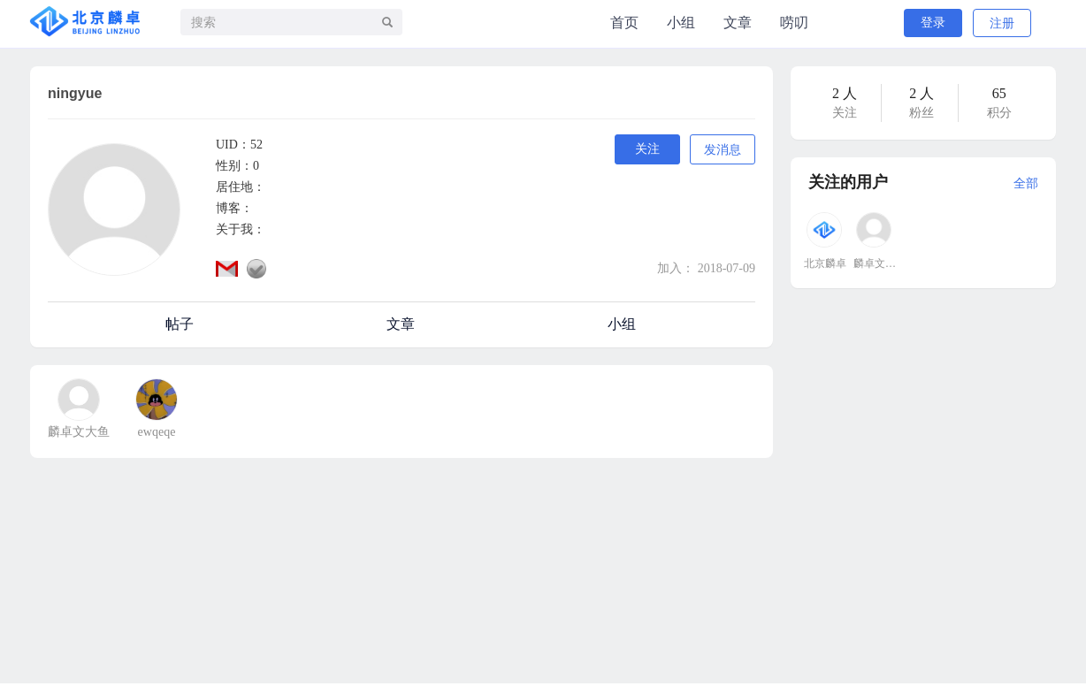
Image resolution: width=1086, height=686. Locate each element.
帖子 (179, 324)
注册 (1002, 23)
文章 (737, 22)
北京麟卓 (825, 263)
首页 (624, 22)
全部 (1025, 183)
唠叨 (794, 22)
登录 (933, 22)
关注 (647, 149)
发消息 (722, 149)
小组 (681, 22)
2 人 (844, 93)
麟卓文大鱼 (79, 431)
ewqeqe (157, 431)
